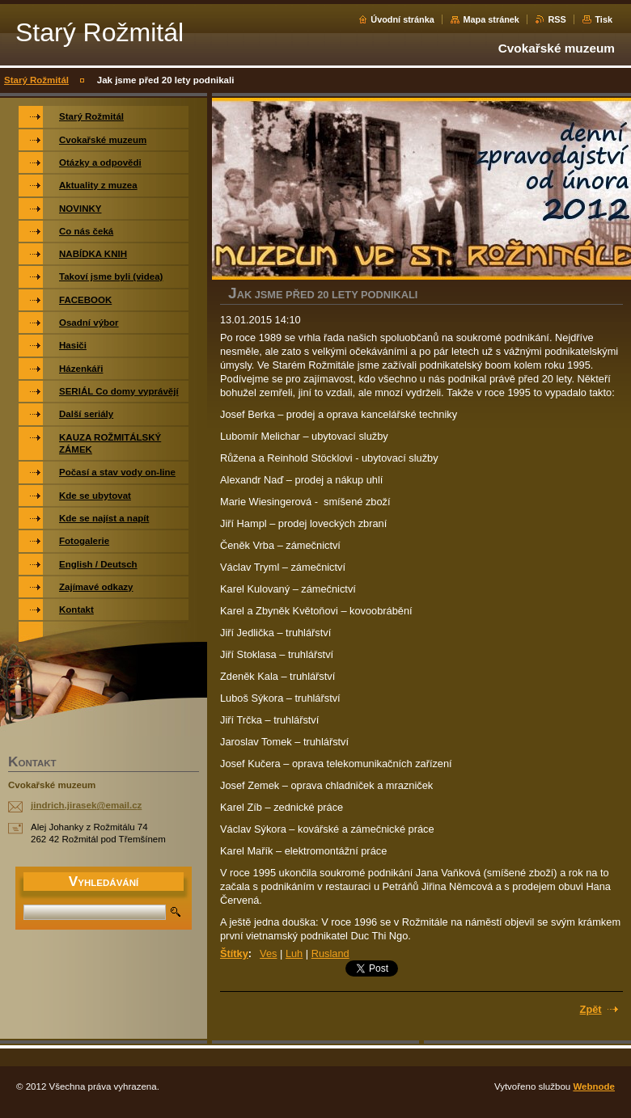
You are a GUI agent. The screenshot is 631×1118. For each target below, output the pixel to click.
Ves (268, 953)
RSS (556, 19)
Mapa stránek (491, 19)
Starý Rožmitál (36, 80)
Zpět (591, 1009)
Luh (294, 953)
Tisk (603, 19)
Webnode (594, 1086)
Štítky (234, 953)
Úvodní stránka (402, 19)
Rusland (330, 953)
